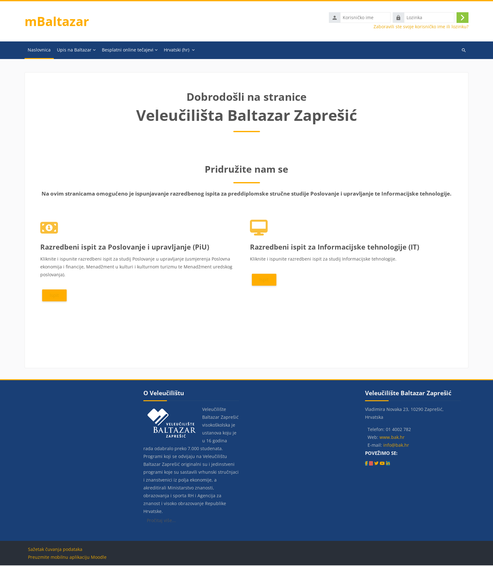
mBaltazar (57, 21)
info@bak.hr (396, 446)
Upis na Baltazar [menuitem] (74, 50)
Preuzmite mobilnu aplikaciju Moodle (67, 558)
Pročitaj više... (161, 521)
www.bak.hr (392, 438)
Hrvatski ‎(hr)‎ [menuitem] (176, 50)
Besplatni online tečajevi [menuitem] (127, 50)
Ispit (54, 296)
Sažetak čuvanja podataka (55, 550)
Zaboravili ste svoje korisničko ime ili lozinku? (421, 27)
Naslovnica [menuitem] (39, 50)
